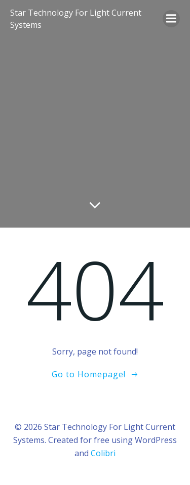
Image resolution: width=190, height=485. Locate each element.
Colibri (103, 453)
